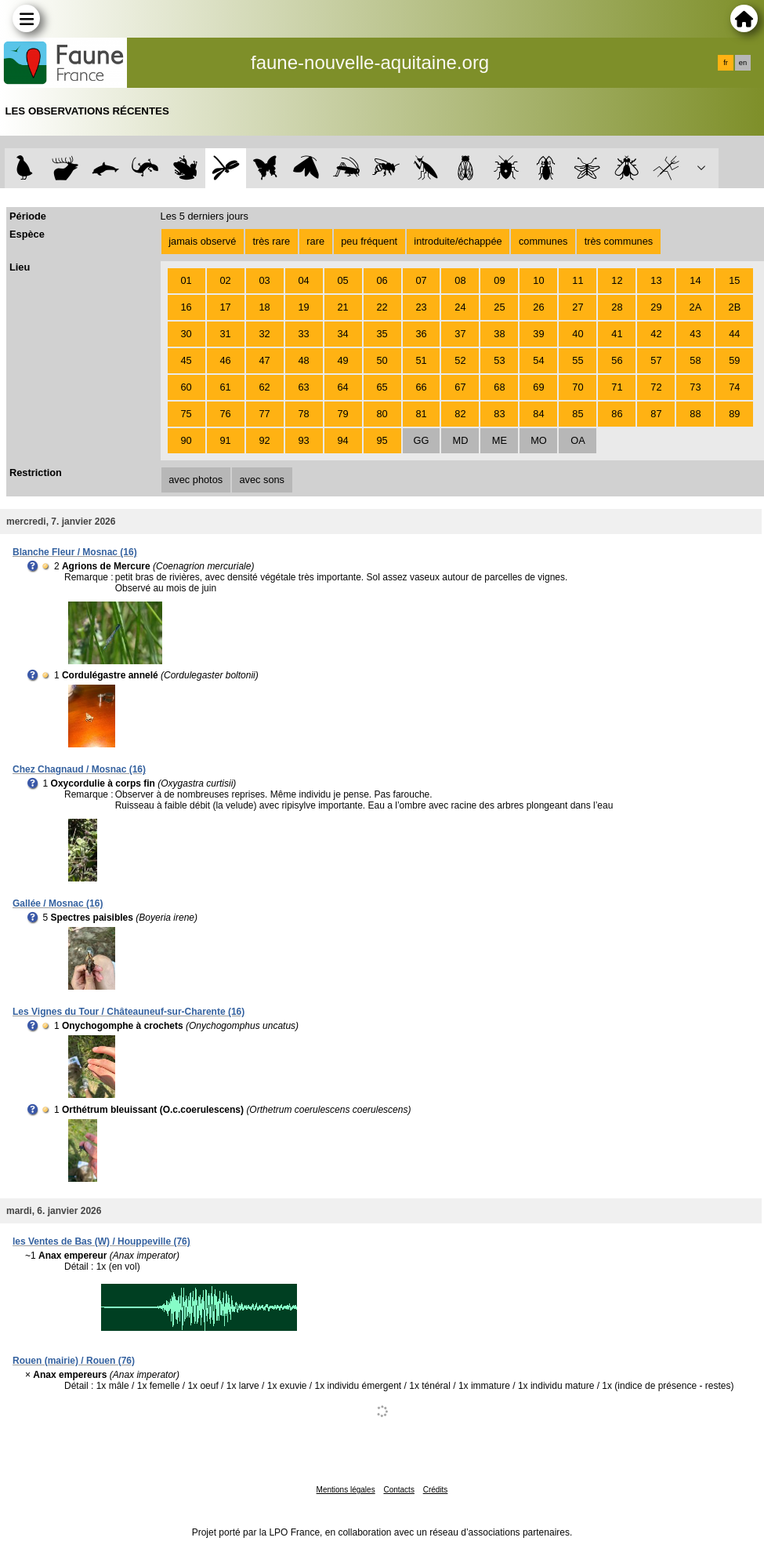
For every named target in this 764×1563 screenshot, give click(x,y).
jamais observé (202, 241)
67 (459, 387)
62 (264, 387)
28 (616, 307)
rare (315, 241)
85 (577, 414)
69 (538, 387)
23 (420, 307)
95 (381, 440)
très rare (271, 241)
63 (303, 387)
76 (224, 414)
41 (616, 334)
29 (655, 307)
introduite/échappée (457, 241)
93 (303, 440)
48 (303, 360)
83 (499, 414)
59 (734, 360)
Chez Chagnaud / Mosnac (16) (79, 769)
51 (420, 360)
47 (264, 360)
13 (655, 280)
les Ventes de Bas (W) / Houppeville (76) (101, 1241)
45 (185, 360)
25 (499, 307)
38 (499, 334)
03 (264, 280)
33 (303, 334)
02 (224, 280)
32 (264, 334)
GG (421, 440)
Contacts (398, 1489)
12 (616, 280)
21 (342, 307)
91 (224, 440)
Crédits (435, 1489)
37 (459, 334)
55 (577, 360)
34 (342, 334)
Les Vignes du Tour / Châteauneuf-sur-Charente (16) (128, 1011)
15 (734, 280)
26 (538, 307)
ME (499, 440)
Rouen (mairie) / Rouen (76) (74, 1360)
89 (734, 414)
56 (616, 360)
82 (459, 414)
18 (264, 307)
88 (695, 414)
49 (342, 360)
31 (224, 334)
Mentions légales (346, 1489)
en (743, 63)
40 (577, 334)
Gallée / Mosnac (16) (58, 903)
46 (224, 360)
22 (381, 307)
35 (381, 334)
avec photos (195, 479)
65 (381, 387)
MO (538, 440)
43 (695, 334)
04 (303, 280)
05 (342, 280)
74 (734, 387)
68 (499, 387)
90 (185, 440)
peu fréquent (369, 241)
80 (381, 414)
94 (342, 440)
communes (543, 241)
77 (264, 414)
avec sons (261, 479)
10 (538, 280)
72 (655, 387)
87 (655, 414)
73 (695, 387)
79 (342, 414)
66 (420, 387)
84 (538, 414)
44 (734, 334)
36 (420, 334)
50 (381, 360)
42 (655, 334)
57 (655, 360)
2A (696, 307)
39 (538, 334)
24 (459, 307)
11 (577, 280)
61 (224, 387)
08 (459, 280)
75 (185, 414)
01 (185, 280)
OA (577, 440)
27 (577, 307)
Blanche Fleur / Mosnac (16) (75, 552)
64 (342, 387)
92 (264, 440)
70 (577, 387)
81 (420, 414)
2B (735, 307)
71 (616, 387)
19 (303, 307)
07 (420, 280)
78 (303, 414)
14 (695, 280)
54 (538, 360)
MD (461, 440)
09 (499, 280)
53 (499, 360)
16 (185, 307)
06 (381, 280)
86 (616, 414)
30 (185, 334)
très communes (619, 241)
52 (459, 360)
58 (695, 360)
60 (185, 387)
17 (224, 307)
